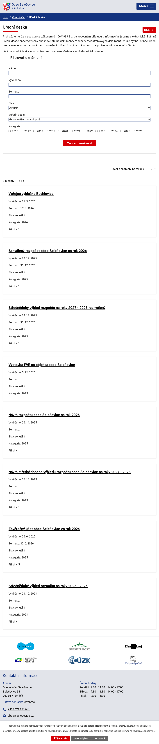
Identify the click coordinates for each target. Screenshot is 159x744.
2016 (15, 131)
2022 (89, 131)
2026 (139, 131)
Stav (11, 103)
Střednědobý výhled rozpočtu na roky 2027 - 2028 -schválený (57, 308)
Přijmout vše (60, 738)
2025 (127, 131)
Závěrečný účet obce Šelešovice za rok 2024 (44, 529)
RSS (149, 29)
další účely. (146, 726)
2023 (102, 131)
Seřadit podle (17, 114)
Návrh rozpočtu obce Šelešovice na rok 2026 (44, 415)
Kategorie (14, 126)
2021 (77, 131)
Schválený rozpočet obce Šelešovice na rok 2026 (48, 251)
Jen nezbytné (81, 738)
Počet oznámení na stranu (127, 169)
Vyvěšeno (15, 80)
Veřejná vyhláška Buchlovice (31, 194)
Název (12, 68)
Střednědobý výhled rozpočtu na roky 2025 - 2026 (48, 586)
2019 (52, 131)
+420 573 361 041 (19, 709)
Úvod (5, 17)
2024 (114, 131)
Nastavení (100, 738)
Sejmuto (14, 91)
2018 (40, 131)
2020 (65, 131)
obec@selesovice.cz (21, 715)
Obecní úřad (18, 17)
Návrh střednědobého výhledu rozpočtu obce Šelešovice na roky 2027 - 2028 (70, 472)
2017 (27, 131)
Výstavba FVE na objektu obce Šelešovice (42, 365)
